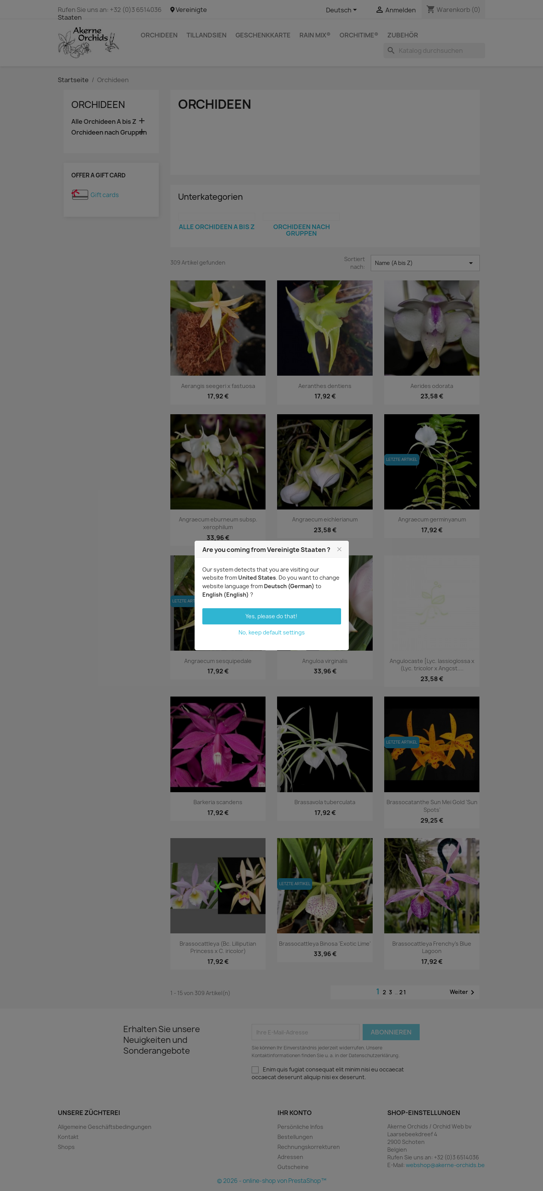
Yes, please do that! (271, 616)
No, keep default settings (272, 632)
